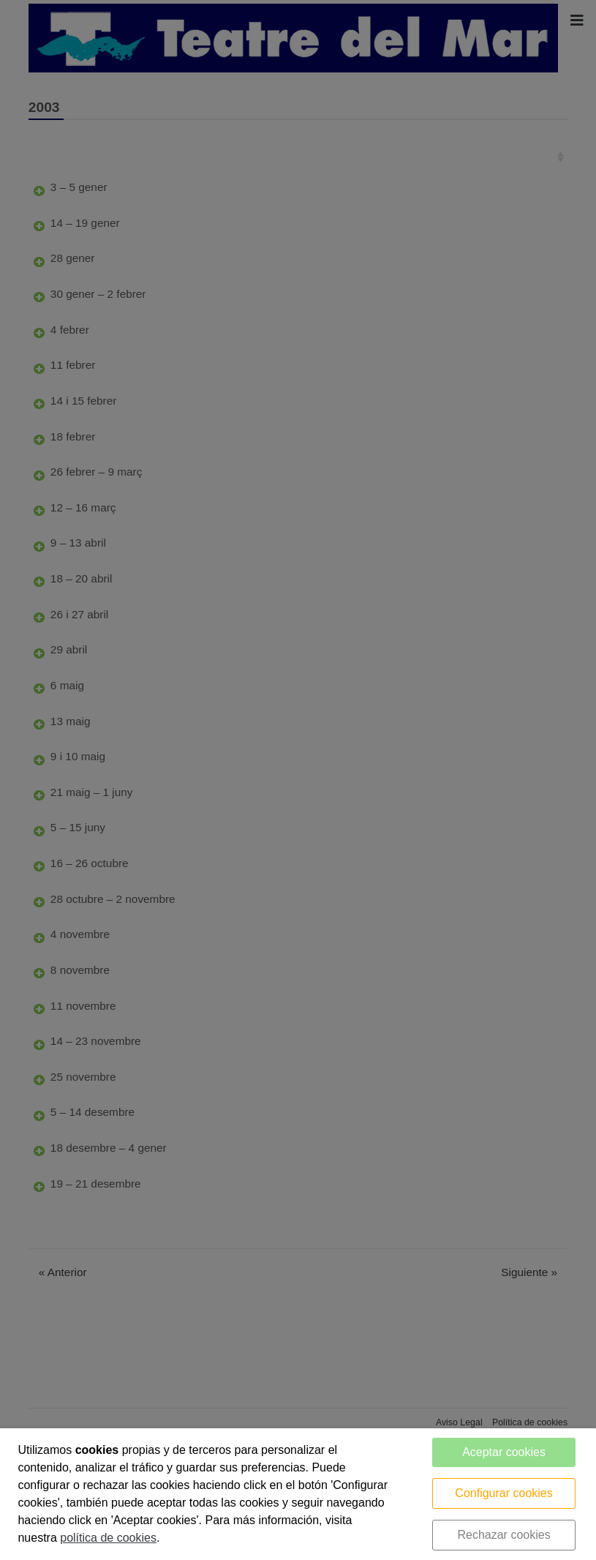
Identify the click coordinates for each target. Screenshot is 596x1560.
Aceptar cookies (504, 1452)
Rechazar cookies (503, 1535)
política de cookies (108, 1537)
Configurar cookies (503, 1493)
